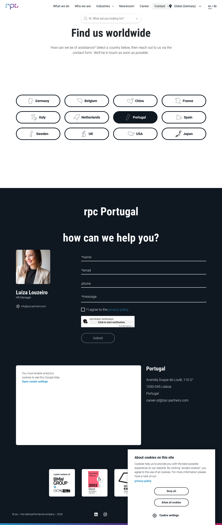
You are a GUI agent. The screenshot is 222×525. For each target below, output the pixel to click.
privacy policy (143, 492)
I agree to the (107, 310)
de (215, 6)
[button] (105, 6)
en (210, 6)
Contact (159, 6)
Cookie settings (169, 515)
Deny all (151, 502)
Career (144, 6)
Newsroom (126, 6)
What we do (61, 6)
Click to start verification (111, 322)
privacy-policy (118, 310)
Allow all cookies (191, 502)
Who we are (83, 6)
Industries (103, 6)
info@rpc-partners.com (31, 306)
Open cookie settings (35, 381)
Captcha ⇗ (126, 326)
